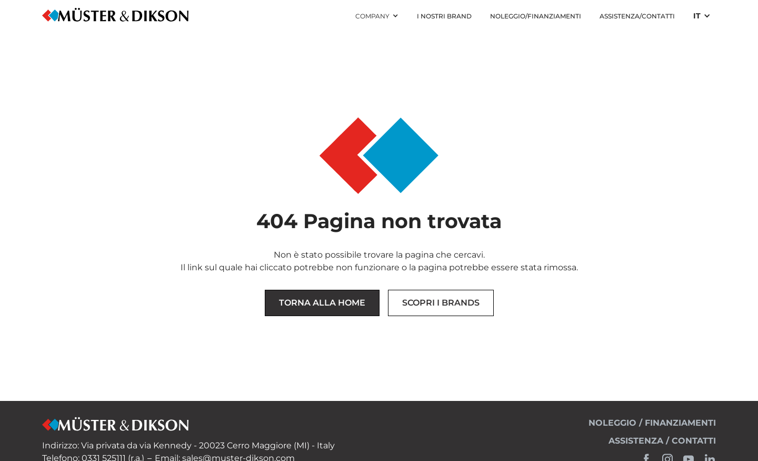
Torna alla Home (322, 303)
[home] (115, 16)
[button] (377, 16)
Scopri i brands (441, 303)
